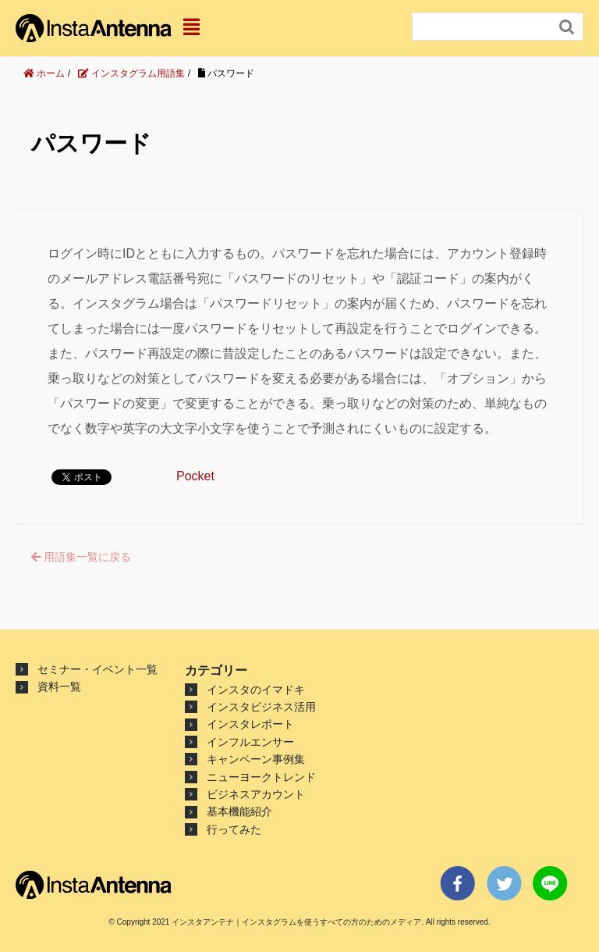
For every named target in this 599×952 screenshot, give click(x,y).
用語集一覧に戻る (81, 557)
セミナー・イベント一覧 (97, 669)
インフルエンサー (250, 742)
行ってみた (234, 829)
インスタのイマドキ (256, 689)
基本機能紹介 (239, 811)
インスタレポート (250, 724)
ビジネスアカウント (256, 794)
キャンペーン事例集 (256, 759)
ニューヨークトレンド (261, 777)
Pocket (195, 476)
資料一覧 (59, 686)
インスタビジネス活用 (261, 707)
